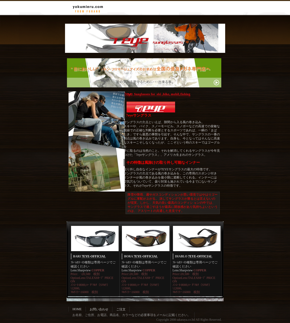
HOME (77, 309)
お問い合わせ (99, 309)
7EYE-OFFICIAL (94, 256)
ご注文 (121, 309)
